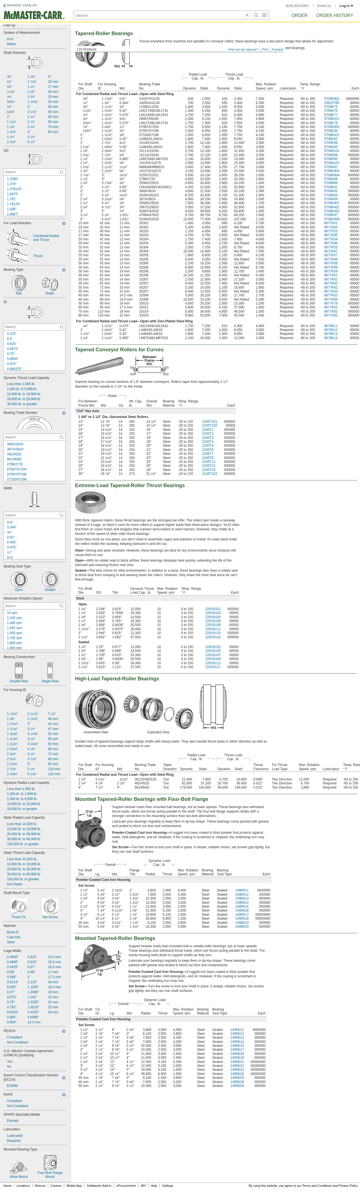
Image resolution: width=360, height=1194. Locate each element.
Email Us (324, 6)
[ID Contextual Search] (34, 326)
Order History (334, 15)
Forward (277, 49)
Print (265, 49)
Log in (346, 6)
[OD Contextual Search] (34, 172)
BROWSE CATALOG (22, 5)
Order (299, 15)
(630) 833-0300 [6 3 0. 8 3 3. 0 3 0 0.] (297, 6)
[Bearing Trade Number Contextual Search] (34, 437)
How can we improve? (243, 49)
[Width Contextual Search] (34, 515)
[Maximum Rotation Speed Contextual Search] (34, 606)
